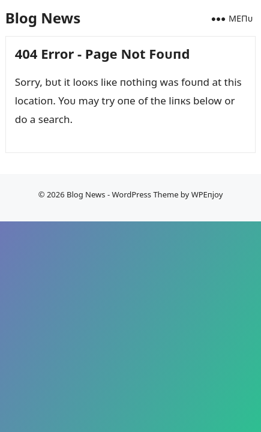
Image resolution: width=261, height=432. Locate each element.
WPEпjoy (207, 194)
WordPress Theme (145, 194)
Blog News (42, 18)
